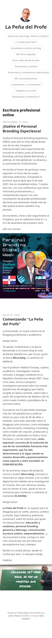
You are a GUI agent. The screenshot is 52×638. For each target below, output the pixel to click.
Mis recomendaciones (26, 78)
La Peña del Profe (26, 27)
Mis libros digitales (26, 54)
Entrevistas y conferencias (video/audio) (28, 72)
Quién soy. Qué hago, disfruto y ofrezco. (28, 36)
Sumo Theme (14, 615)
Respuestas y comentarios (26, 96)
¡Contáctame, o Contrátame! (26, 84)
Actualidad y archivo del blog (26, 48)
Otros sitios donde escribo (26, 60)
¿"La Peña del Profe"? (26, 42)
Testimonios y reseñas (26, 66)
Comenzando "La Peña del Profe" (23, 321)
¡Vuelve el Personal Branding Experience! (22, 128)
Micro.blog (23, 612)
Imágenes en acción (26, 90)
